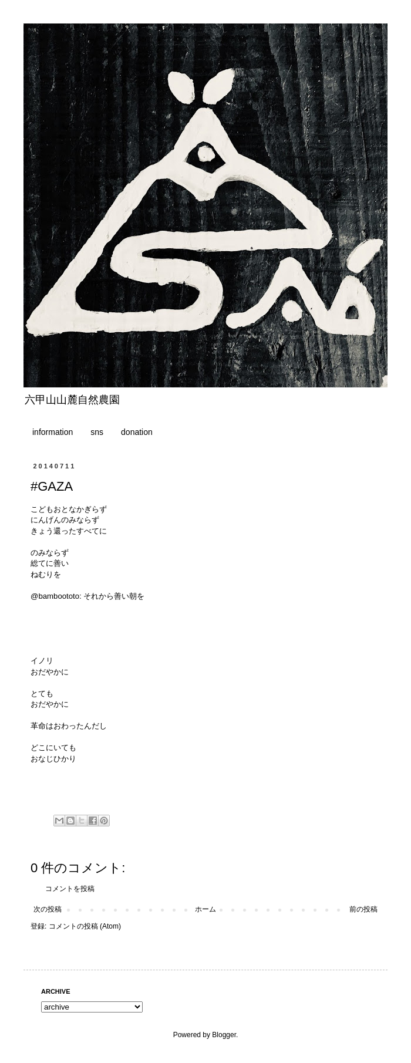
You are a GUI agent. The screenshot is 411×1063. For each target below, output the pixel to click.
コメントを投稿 (70, 889)
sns (96, 432)
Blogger (224, 1035)
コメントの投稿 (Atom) (85, 926)
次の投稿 (47, 909)
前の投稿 (363, 909)
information (52, 432)
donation (137, 432)
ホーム (205, 909)
